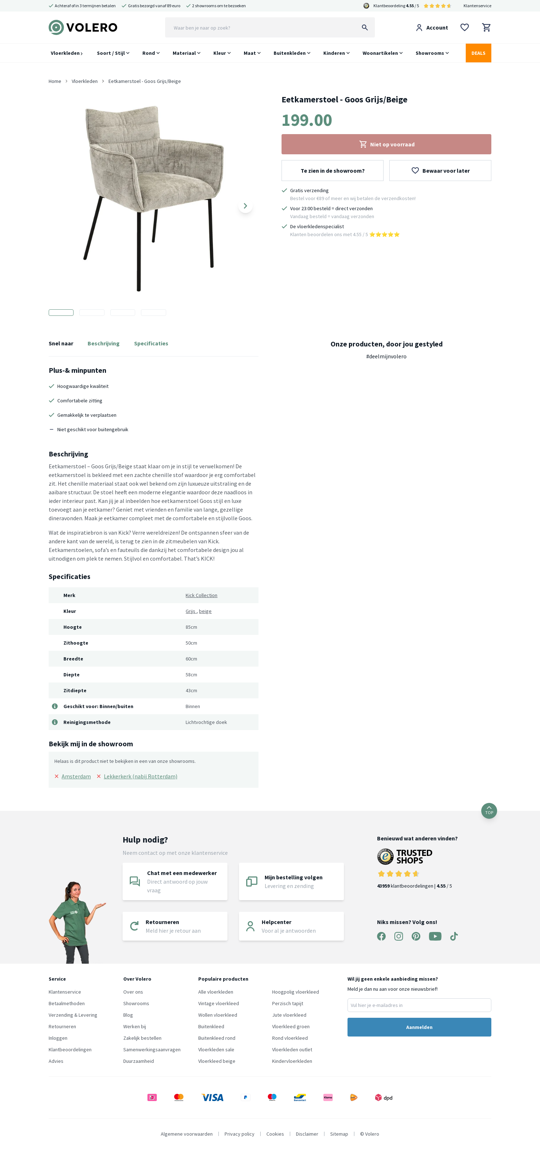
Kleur (219, 53)
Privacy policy (239, 1134)
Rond (148, 53)
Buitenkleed (211, 1026)
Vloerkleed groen (291, 1026)
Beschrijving (104, 343)
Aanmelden (419, 1027)
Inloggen (58, 1038)
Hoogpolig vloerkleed (295, 992)
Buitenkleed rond (216, 1038)
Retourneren (62, 1026)
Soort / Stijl (111, 53)
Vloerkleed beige (216, 1061)
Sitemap (339, 1134)
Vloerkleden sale (216, 1049)
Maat (250, 53)
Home (55, 81)
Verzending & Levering (73, 1015)
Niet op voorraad (387, 144)
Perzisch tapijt (287, 1003)
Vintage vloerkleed (218, 1003)
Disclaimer (307, 1134)
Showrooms (430, 53)
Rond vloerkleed (290, 1038)
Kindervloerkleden (292, 1061)
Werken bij (134, 1026)
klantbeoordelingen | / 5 (417, 868)
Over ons (133, 992)
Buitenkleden (290, 53)
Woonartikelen (380, 53)
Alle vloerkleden (215, 992)
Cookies (275, 1134)
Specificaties (151, 343)
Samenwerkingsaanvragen (152, 1049)
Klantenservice (477, 5)
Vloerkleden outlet (292, 1049)
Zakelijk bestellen (142, 1038)
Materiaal (184, 53)
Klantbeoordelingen (70, 1049)
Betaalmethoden (67, 1003)
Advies (56, 1061)
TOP (489, 810)
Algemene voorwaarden (187, 1134)
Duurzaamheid (138, 1061)
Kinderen (334, 53)
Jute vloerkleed (289, 1015)
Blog (128, 1015)
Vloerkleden (67, 53)
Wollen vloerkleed (217, 1015)
